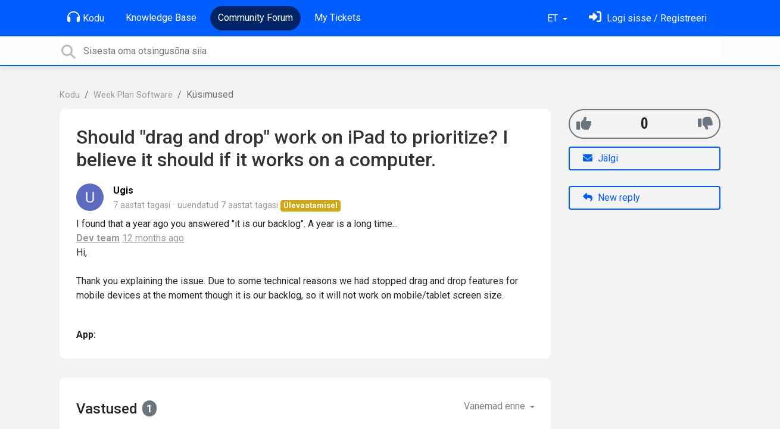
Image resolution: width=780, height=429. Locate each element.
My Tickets (337, 17)
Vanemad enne (496, 406)
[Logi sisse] (648, 18)
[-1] (705, 123)
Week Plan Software (133, 95)
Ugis (123, 190)
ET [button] (553, 18)
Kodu (85, 17)
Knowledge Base (161, 17)
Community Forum (255, 17)
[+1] (583, 123)
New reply (611, 197)
